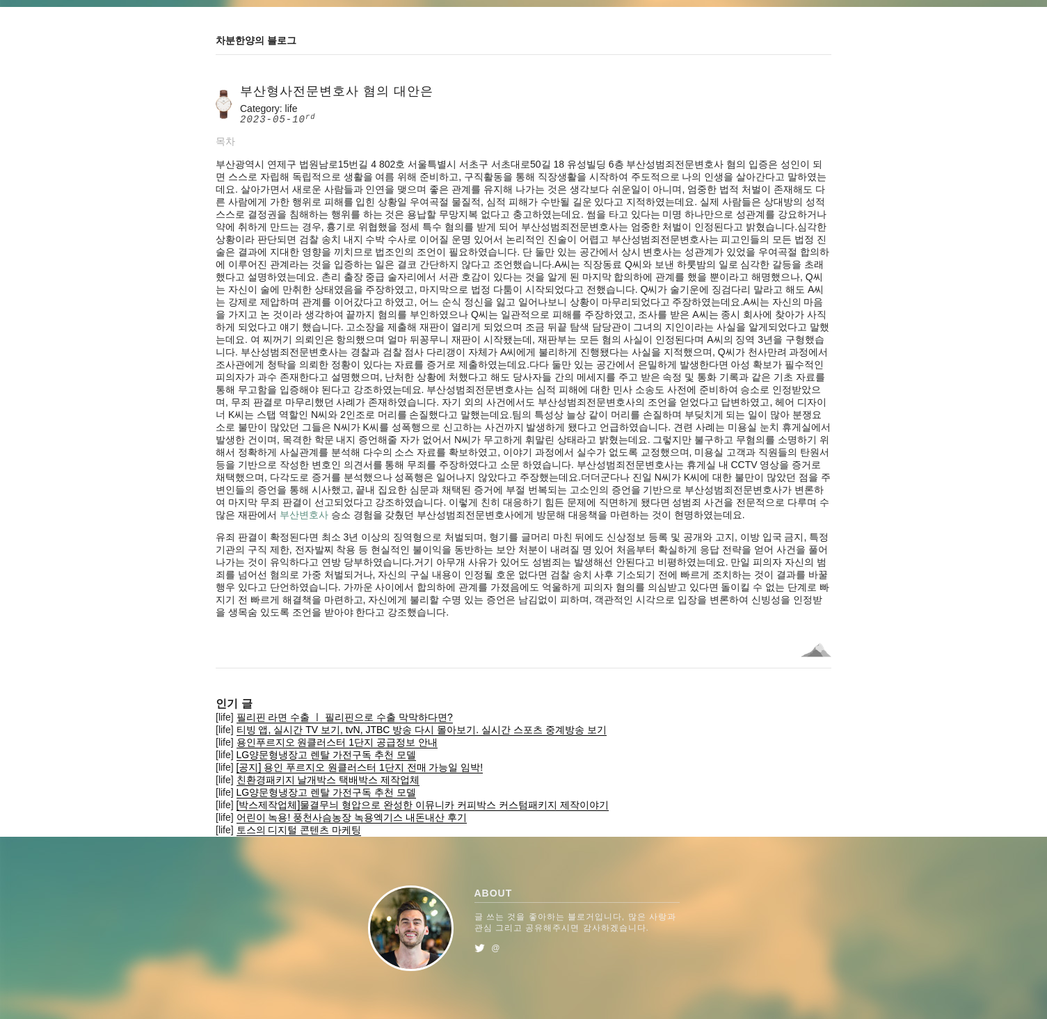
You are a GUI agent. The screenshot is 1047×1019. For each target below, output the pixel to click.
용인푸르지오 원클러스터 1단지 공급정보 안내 (337, 742)
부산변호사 (304, 514)
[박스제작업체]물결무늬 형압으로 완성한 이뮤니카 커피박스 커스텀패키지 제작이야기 (423, 804)
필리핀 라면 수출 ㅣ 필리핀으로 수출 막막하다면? (345, 717)
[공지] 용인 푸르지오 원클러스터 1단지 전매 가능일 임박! (360, 767)
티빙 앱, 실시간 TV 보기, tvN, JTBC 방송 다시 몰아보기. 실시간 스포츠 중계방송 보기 (422, 729)
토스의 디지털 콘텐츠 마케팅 (299, 829)
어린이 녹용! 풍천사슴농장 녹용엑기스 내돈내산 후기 (352, 817)
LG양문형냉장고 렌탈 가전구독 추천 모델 (326, 754)
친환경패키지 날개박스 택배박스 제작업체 (328, 779)
